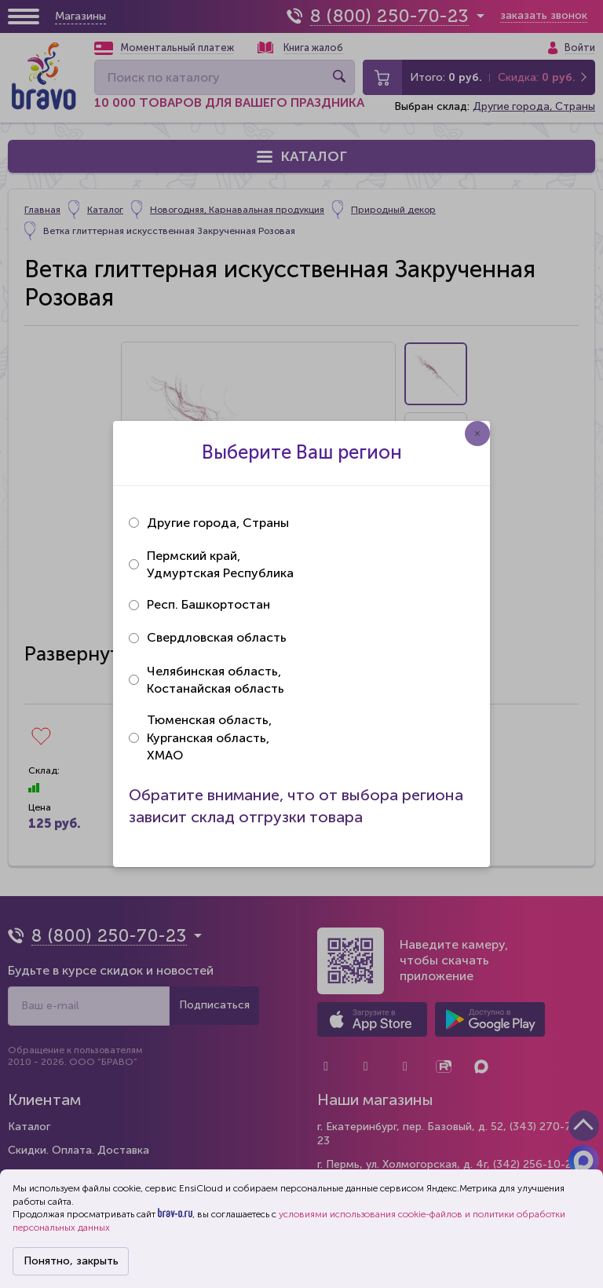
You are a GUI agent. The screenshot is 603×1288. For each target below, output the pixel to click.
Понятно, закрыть (71, 1261)
